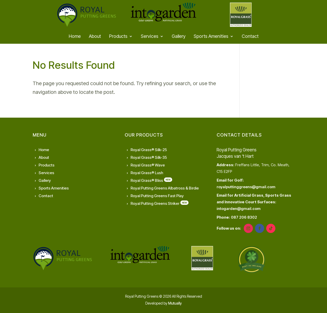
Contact (250, 37)
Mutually (175, 303)
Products (118, 37)
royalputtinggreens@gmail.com (246, 186)
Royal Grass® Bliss (147, 180)
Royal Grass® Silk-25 (149, 149)
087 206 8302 (244, 217)
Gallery (178, 37)
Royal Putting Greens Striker (155, 203)
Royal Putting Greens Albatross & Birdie (165, 188)
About (95, 37)
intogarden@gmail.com (239, 208)
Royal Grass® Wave (148, 165)
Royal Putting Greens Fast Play (157, 195)
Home (75, 37)
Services (149, 37)
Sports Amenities (211, 37)
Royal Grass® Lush (147, 172)
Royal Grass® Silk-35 (149, 157)
